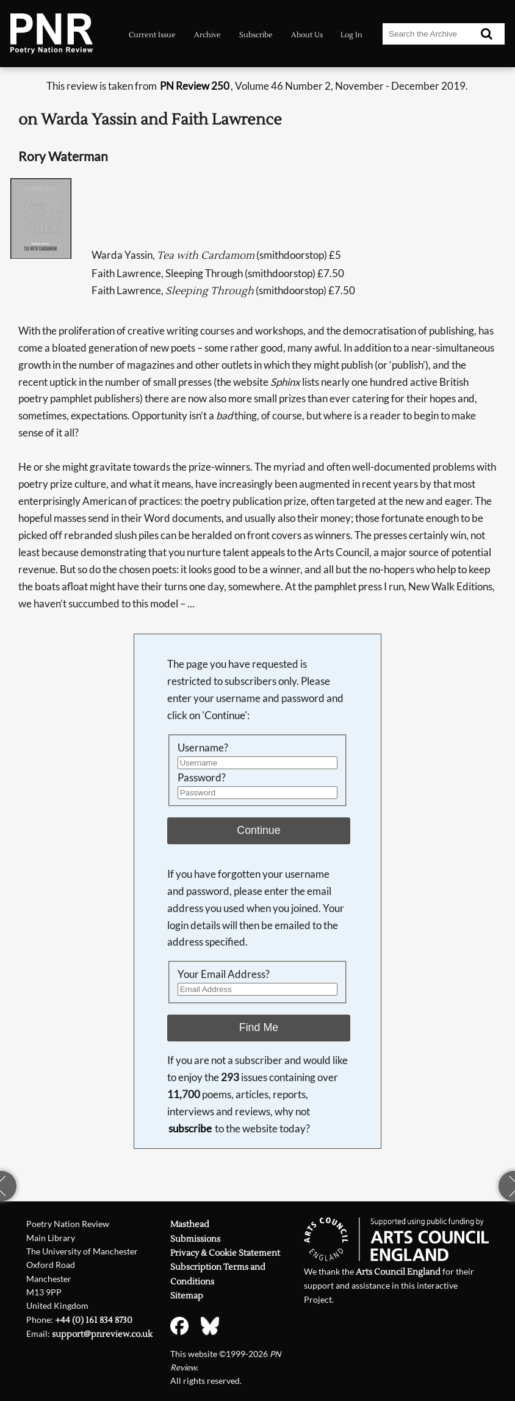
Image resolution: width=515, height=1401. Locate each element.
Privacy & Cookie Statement (225, 1253)
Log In (351, 35)
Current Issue (152, 35)
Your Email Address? (224, 974)
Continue (258, 830)
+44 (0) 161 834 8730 (93, 1320)
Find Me (258, 1027)
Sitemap (186, 1296)
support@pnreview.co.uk (102, 1334)
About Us (307, 35)
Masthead (189, 1224)
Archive (207, 35)
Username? (203, 747)
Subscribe (256, 35)
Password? (202, 777)
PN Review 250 (194, 85)
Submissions (195, 1239)
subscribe (190, 1128)
